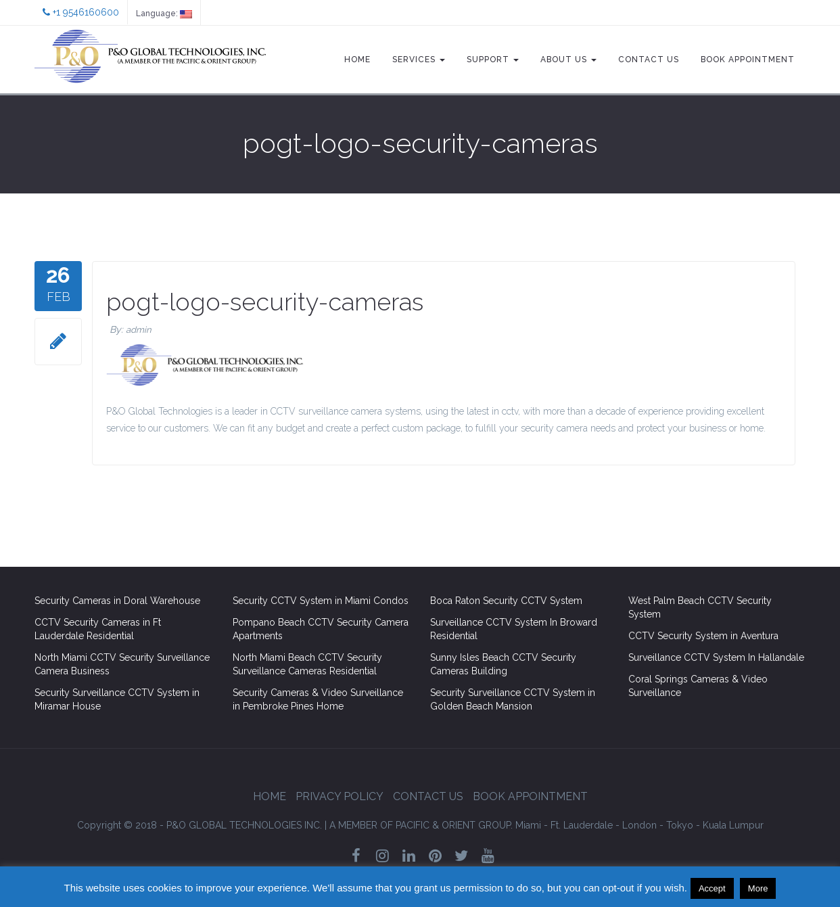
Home (357, 59)
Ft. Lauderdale (582, 825)
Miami (528, 825)
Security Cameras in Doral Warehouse (117, 600)
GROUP (421, 825)
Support (493, 59)
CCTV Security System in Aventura (703, 635)
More (758, 888)
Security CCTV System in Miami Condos (321, 600)
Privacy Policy (339, 796)
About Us (568, 59)
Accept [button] (712, 888)
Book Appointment (748, 59)
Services (418, 59)
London (639, 825)
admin (138, 330)
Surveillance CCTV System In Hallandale (716, 657)
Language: (164, 13)
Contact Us (648, 59)
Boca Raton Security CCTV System (506, 600)
